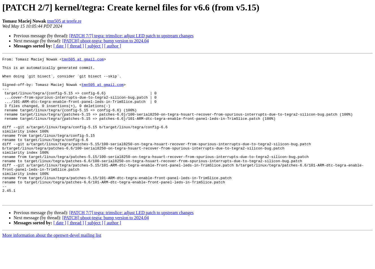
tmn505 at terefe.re (64, 21)
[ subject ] (94, 46)
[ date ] (59, 46)
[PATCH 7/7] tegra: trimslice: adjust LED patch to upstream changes (131, 35)
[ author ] (112, 46)
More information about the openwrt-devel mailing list (51, 264)
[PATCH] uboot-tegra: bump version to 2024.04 (105, 40)
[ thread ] (75, 46)
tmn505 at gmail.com (83, 59)
